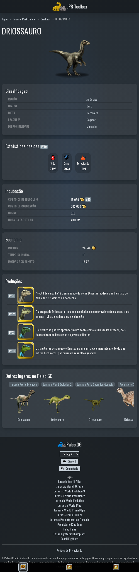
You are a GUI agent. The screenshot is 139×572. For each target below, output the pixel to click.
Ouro (89, 106)
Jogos (5, 19)
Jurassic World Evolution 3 (69, 491)
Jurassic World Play (69, 505)
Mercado (91, 126)
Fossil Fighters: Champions (69, 533)
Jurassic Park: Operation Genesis (69, 519)
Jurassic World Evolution (69, 500)
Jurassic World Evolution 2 (69, 495)
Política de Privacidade (69, 550)
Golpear (91, 119)
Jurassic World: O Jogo (69, 486)
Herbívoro (92, 112)
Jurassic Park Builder (24, 19)
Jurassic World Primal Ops (69, 510)
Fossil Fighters (69, 538)
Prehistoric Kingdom (69, 524)
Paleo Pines (69, 529)
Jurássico (91, 99)
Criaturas (46, 19)
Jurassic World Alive (69, 481)
